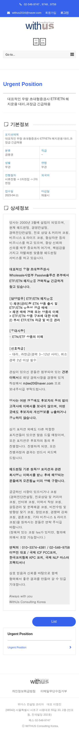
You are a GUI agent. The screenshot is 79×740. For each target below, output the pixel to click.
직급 (44, 150)
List (54, 621)
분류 (8, 150)
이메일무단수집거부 (53, 691)
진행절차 (10, 175)
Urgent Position (39, 648)
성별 (8, 162)
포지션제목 (12, 134)
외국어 (45, 175)
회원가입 (50, 12)
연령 (44, 162)
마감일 (45, 191)
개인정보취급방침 (24, 691)
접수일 (9, 191)
